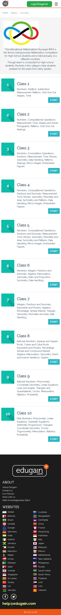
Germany (9, 531)
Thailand (40, 578)
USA (38, 586)
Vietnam (40, 590)
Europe (8, 527)
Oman (8, 559)
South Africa (41, 574)
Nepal (8, 555)
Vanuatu (9, 590)
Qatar (7, 566)
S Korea (8, 570)
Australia (40, 512)
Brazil (7, 520)
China (38, 524)
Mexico (39, 551)
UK (6, 586)
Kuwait (8, 547)
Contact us (7, 490)
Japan (38, 543)
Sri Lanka (9, 578)
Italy (37, 539)
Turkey (8, 582)
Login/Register (39, 4)
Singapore (10, 574)
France (39, 527)
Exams (14, 13)
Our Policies (8, 494)
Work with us (8, 497)
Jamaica (9, 543)
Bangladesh (41, 516)
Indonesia (40, 535)
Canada (8, 524)
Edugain (5, 3)
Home (5, 13)
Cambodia (40, 520)
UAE (38, 582)
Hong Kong (41, 531)
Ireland (8, 539)
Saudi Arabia (42, 570)
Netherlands (41, 555)
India (7, 535)
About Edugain (9, 487)
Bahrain (8, 516)
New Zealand (42, 559)
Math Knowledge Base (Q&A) (16, 500)
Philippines (41, 563)
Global (8, 512)
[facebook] (5, 596)
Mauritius (9, 551)
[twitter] (13, 596)
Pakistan (9, 563)
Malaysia (40, 547)
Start (54, 100)
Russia (39, 566)
